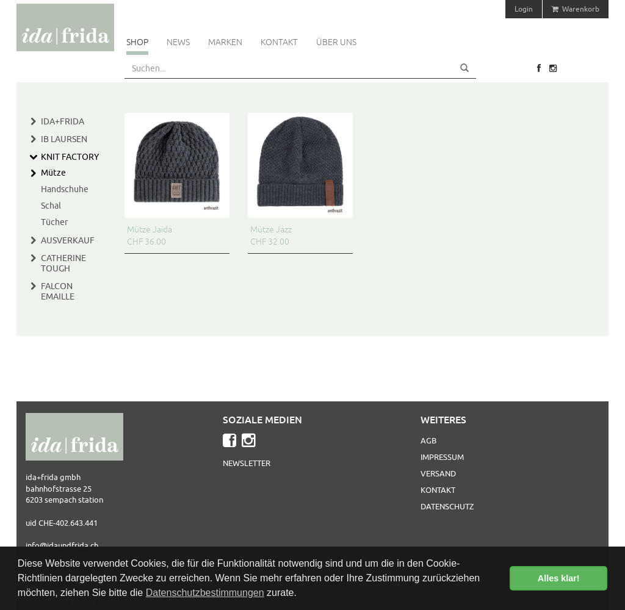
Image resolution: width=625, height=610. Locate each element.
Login (524, 8)
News (178, 42)
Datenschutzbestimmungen (205, 592)
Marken (225, 42)
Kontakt (279, 42)
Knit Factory (70, 157)
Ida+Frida (62, 121)
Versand (438, 473)
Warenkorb (575, 8)
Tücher (54, 222)
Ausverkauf (68, 240)
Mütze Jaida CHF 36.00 (149, 235)
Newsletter (246, 463)
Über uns (336, 42)
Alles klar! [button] (559, 578)
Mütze (53, 173)
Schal (51, 205)
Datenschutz (447, 506)
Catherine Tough (63, 263)
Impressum (442, 457)
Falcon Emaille (57, 291)
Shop (137, 42)
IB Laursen (64, 139)
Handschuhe (65, 189)
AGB (428, 440)
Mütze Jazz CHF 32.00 (271, 235)
